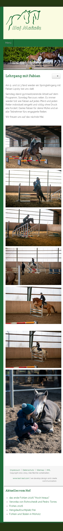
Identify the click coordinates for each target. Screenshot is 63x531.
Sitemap (40, 470)
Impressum (15, 470)
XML (49, 470)
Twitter (53, 35)
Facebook (47, 35)
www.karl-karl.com (21, 478)
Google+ (59, 35)
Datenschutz (28, 470)
